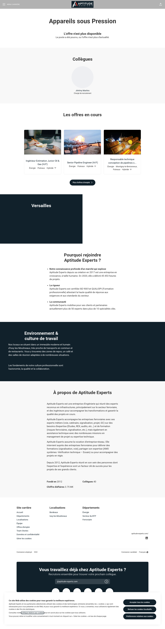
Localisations (22, 519)
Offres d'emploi (23, 527)
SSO (35, 552)
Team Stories (22, 531)
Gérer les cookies (24, 538)
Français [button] (143, 552)
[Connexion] (106, 581)
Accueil (20, 512)
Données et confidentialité (28, 534)
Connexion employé (24, 552)
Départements (23, 516)
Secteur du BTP (89, 516)
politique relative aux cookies (32, 613)
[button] (161, 4)
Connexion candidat (129, 552)
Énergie (85, 512)
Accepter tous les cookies (140, 602)
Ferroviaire (87, 519)
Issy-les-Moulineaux (58, 516)
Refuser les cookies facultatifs (140, 609)
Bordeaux (54, 512)
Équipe (20, 523)
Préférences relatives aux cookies (139, 616)
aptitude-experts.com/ (139, 534)
